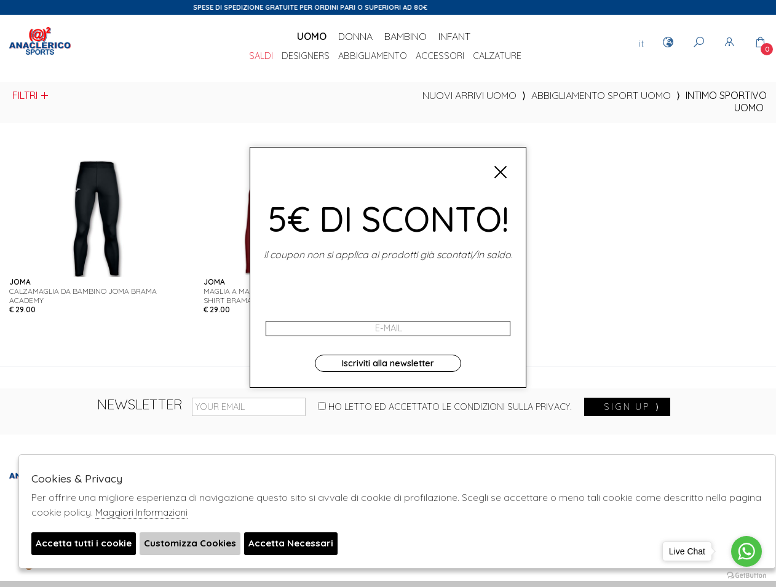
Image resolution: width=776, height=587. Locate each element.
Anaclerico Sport (40, 54)
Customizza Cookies (199, 544)
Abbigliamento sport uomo (601, 95)
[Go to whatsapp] (746, 551)
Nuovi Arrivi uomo (469, 95)
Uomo (312, 36)
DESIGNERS (306, 56)
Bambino (405, 36)
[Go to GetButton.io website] (746, 574)
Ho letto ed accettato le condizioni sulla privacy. (445, 406)
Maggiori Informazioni (141, 512)
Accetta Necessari (306, 544)
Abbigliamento (372, 56)
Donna (355, 36)
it (641, 43)
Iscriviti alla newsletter (388, 363)
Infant (454, 36)
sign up (632, 406)
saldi (261, 56)
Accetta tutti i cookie (87, 544)
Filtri (31, 95)
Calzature (497, 56)
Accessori (440, 56)
